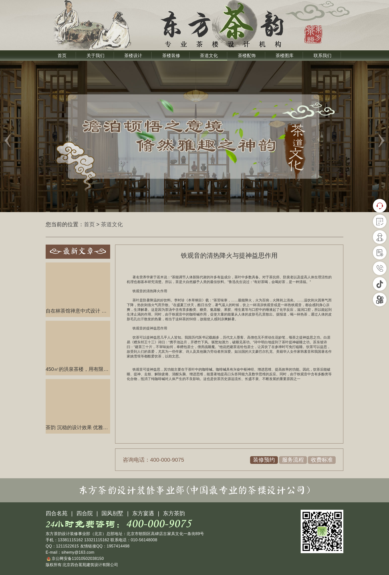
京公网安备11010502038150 (75, 558)
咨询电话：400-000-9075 (153, 460)
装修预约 (264, 460)
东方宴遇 (143, 513)
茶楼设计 (133, 55)
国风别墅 (112, 513)
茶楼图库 (284, 55)
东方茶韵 (174, 513)
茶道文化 (209, 55)
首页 (62, 55)
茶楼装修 (171, 55)
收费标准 (322, 460)
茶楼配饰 (247, 55)
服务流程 (293, 460)
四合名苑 (56, 513)
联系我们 (322, 55)
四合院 (84, 513)
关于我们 (95, 55)
